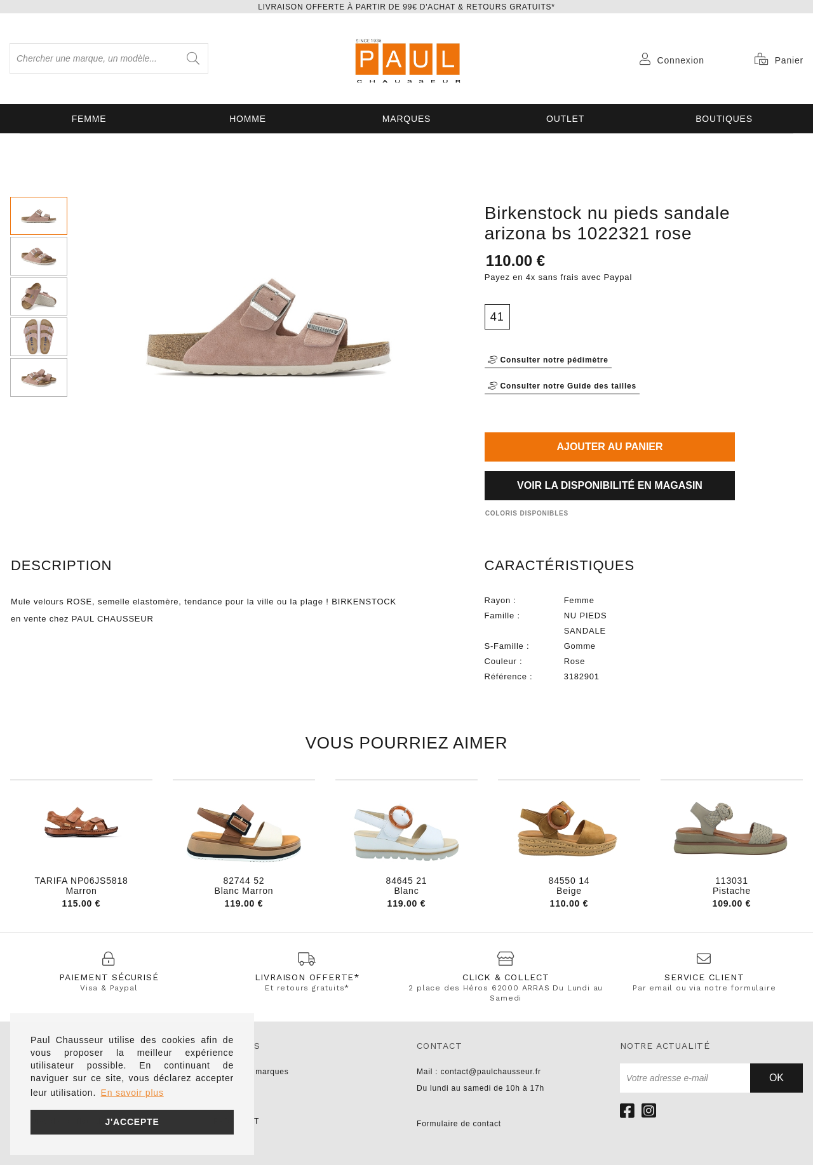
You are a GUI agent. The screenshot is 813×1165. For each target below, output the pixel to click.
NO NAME (233, 1104)
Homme (247, 119)
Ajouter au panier (609, 446)
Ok (776, 1077)
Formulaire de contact (459, 1123)
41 (497, 316)
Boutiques (724, 119)
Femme (89, 119)
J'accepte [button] (132, 1122)
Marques (406, 119)
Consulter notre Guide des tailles (562, 386)
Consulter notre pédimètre (548, 360)
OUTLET (565, 119)
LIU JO (226, 1137)
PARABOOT (236, 1121)
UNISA (226, 1088)
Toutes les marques (250, 1071)
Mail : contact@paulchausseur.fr (479, 1071)
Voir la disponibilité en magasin (609, 485)
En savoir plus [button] (132, 1093)
